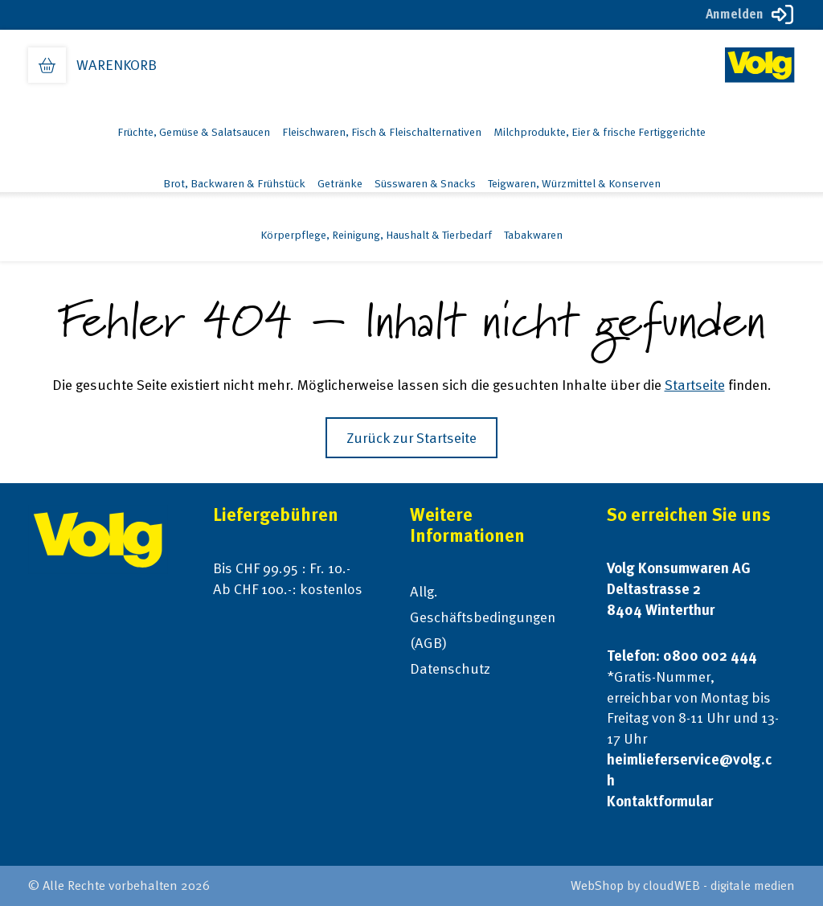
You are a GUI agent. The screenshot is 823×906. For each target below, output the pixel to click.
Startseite (695, 384)
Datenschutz (450, 668)
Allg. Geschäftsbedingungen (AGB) (482, 617)
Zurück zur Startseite (411, 437)
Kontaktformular (660, 801)
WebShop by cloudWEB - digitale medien (683, 885)
